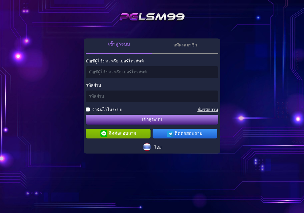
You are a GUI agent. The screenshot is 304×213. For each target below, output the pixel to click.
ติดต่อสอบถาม (118, 133)
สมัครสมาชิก (185, 45)
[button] (152, 147)
